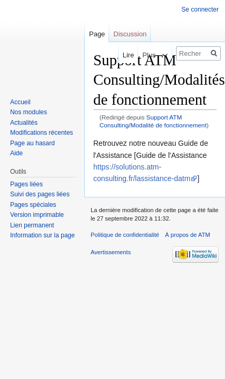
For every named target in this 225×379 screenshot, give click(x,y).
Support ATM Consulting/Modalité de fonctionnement (153, 121)
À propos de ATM (187, 235)
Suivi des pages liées (40, 194)
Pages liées (26, 184)
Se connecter (200, 9)
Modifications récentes (41, 132)
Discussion (129, 34)
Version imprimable (37, 214)
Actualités (23, 122)
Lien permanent (32, 225)
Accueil (20, 102)
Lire (125, 55)
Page (97, 34)
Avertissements (111, 252)
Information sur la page (42, 235)
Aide (16, 153)
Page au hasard (32, 143)
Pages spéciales (33, 204)
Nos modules (28, 112)
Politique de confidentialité (125, 235)
